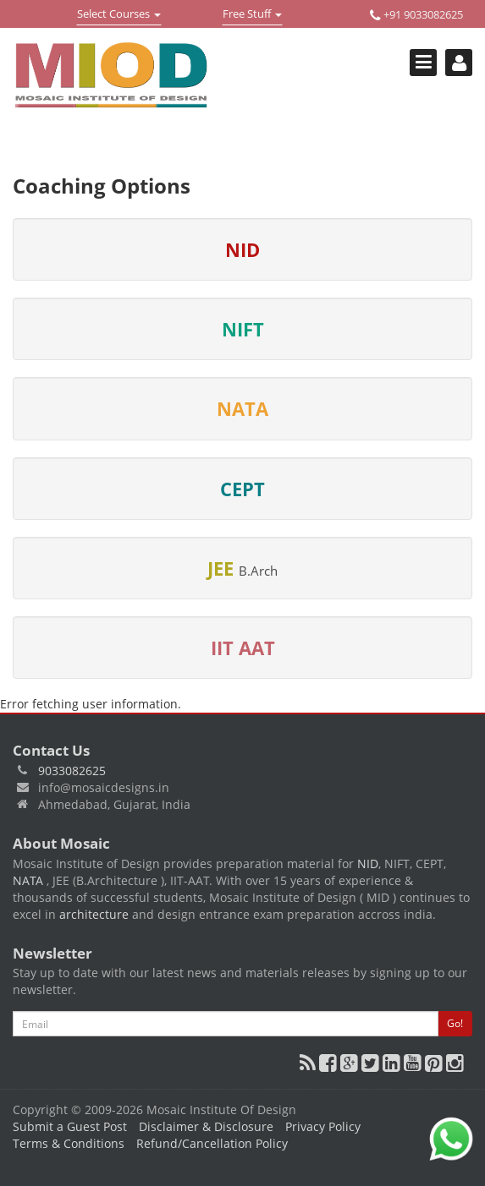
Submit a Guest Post (70, 1126)
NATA (30, 880)
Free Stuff (252, 15)
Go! (455, 1023)
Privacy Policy (323, 1126)
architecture (94, 914)
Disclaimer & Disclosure (206, 1126)
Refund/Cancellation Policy (212, 1143)
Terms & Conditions (68, 1143)
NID (367, 863)
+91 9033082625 (416, 15)
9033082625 (72, 770)
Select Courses (118, 15)
